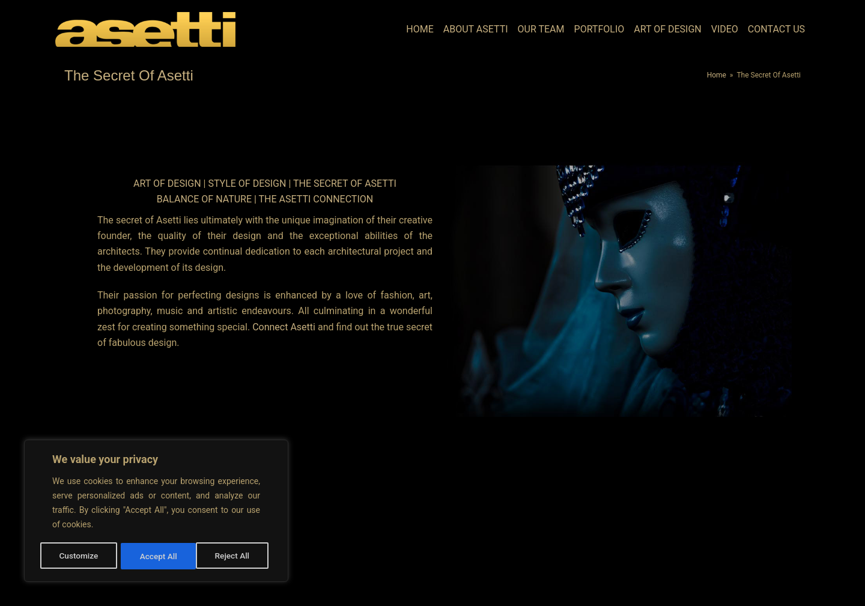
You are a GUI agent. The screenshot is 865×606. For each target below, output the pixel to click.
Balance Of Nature (204, 199)
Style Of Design (248, 183)
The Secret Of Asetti (344, 183)
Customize (78, 556)
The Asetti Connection (316, 199)
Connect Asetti (283, 327)
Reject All (157, 556)
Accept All (235, 556)
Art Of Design (168, 183)
